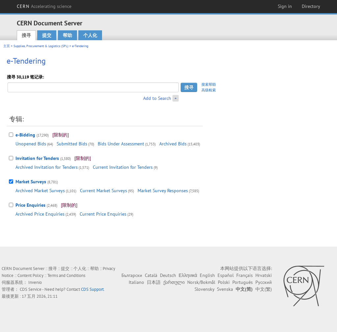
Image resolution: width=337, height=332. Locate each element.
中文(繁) (263, 289)
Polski (224, 282)
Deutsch (168, 275)
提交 (46, 35)
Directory (311, 6)
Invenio (35, 282)
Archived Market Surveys (40, 191)
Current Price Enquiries (103, 214)
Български (131, 275)
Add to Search (157, 98)
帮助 (67, 35)
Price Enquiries (30, 205)
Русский (263, 282)
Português (242, 282)
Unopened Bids (30, 144)
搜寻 (26, 35)
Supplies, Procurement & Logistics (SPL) (40, 46)
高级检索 (208, 90)
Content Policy (30, 275)
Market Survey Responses (163, 191)
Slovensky (204, 289)
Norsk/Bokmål (201, 282)
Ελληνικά (188, 275)
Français (244, 275)
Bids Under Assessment (121, 144)
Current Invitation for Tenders (123, 167)
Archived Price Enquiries (40, 214)
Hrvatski (263, 275)
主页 (6, 46)
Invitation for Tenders (37, 158)
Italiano (136, 282)
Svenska (225, 289)
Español (226, 275)
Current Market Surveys (103, 191)
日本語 (154, 282)
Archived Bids (173, 144)
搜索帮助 (208, 84)
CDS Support (92, 289)
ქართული (174, 282)
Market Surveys (30, 182)
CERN (44, 6)
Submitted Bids (72, 144)
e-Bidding (25, 135)
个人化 (90, 35)
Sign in (285, 6)
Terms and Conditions (66, 275)
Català (151, 275)
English (207, 275)
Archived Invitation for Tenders (46, 167)
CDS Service (30, 289)
